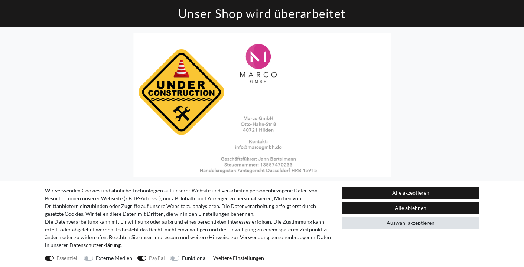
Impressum (166, 237)
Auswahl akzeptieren (411, 223)
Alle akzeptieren (410, 192)
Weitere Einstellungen (238, 258)
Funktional (194, 258)
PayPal (157, 258)
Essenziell (67, 258)
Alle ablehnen (410, 208)
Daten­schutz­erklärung (95, 245)
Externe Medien (114, 258)
